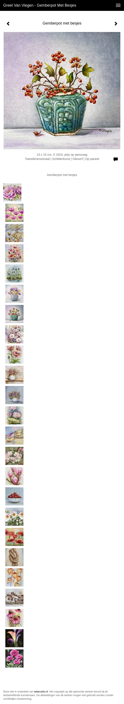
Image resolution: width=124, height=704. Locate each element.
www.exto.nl (41, 691)
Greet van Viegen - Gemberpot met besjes (39, 5)
